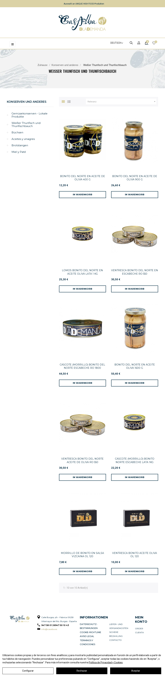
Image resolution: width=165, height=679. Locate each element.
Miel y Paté (19, 151)
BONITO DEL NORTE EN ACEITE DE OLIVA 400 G (82, 178)
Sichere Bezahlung (116, 634)
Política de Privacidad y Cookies (106, 662)
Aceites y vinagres (23, 139)
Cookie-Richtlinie (90, 632)
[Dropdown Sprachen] (115, 43)
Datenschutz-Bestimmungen (88, 626)
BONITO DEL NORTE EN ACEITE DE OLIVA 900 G (134, 178)
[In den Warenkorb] (82, 194)
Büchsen (17, 132)
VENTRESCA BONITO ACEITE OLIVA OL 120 (134, 554)
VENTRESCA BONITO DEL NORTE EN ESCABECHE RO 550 (134, 272)
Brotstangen (20, 145)
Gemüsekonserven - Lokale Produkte (29, 115)
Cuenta (139, 632)
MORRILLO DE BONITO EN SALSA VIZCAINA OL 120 (82, 554)
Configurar (28, 670)
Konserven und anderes (26, 101)
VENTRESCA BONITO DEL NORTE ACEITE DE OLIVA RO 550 (82, 460)
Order (139, 628)
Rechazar (82, 670)
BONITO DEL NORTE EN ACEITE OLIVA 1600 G (134, 366)
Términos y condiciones (87, 642)
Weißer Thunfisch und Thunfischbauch (26, 124)
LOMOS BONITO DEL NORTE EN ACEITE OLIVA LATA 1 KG (82, 272)
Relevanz (122, 102)
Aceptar (135, 670)
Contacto (115, 640)
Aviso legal (87, 636)
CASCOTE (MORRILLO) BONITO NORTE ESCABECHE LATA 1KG (134, 460)
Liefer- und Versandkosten (118, 626)
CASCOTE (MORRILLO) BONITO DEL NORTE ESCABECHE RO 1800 (82, 366)
